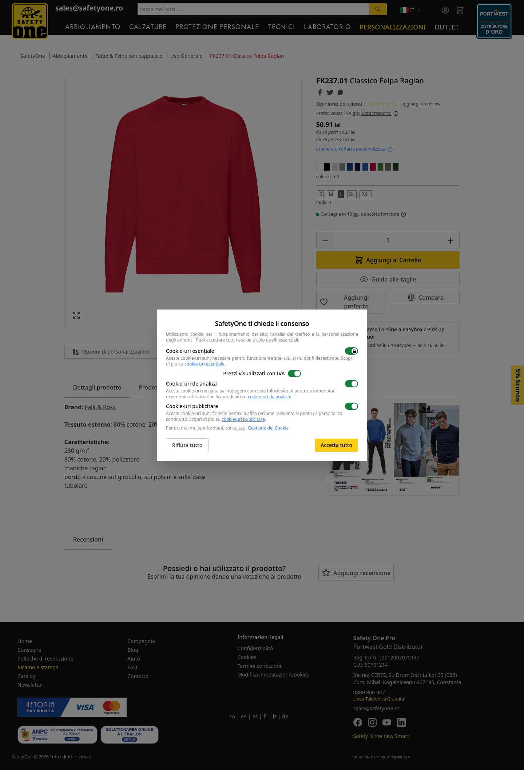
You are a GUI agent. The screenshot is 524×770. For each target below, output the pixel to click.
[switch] (351, 351)
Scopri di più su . (253, 397)
